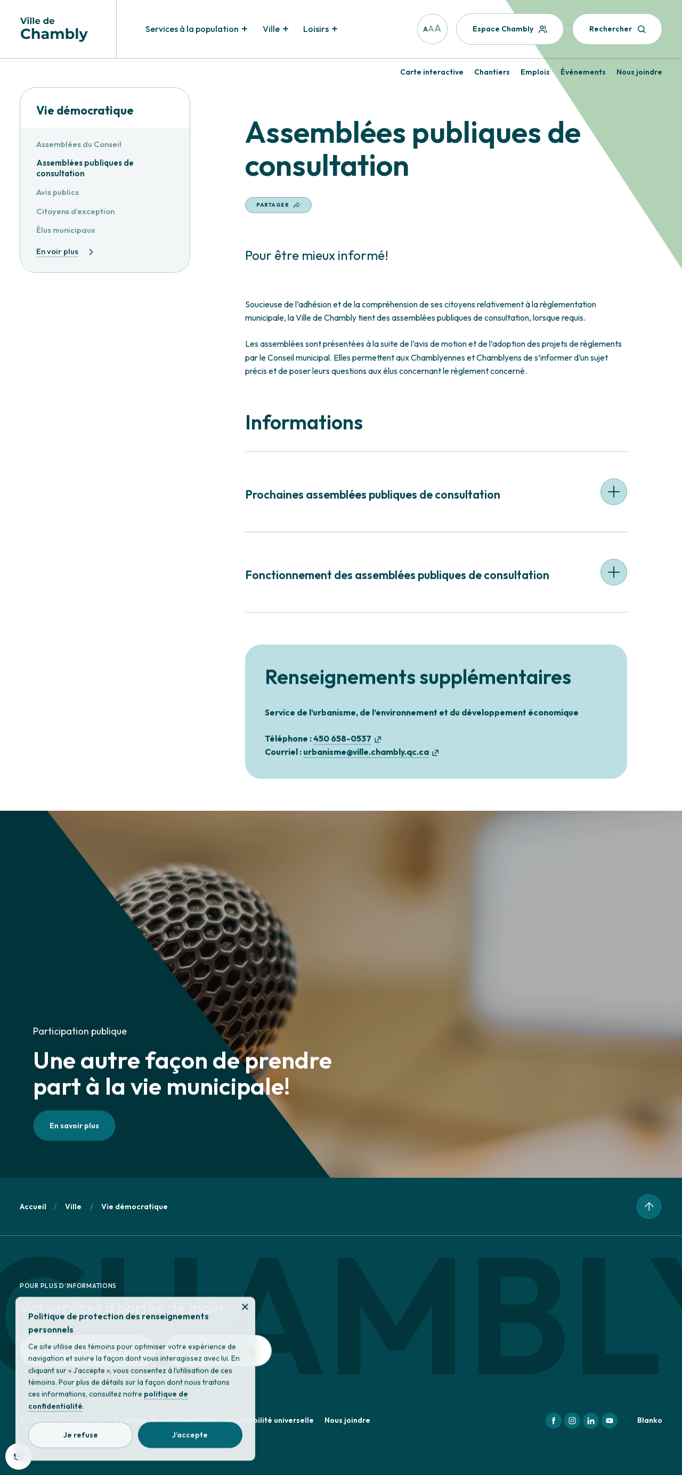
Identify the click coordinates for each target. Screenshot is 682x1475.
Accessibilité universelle (269, 1420)
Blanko (649, 1420)
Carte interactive (432, 72)
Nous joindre (639, 72)
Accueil (33, 1206)
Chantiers (492, 72)
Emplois (535, 72)
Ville (73, 1206)
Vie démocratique (85, 110)
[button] (436, 500)
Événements (583, 72)
